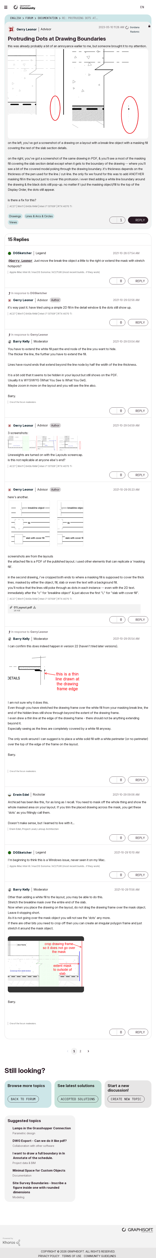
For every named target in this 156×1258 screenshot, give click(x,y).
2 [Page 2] (80, 1051)
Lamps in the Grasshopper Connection (42, 1128)
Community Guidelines (100, 1256)
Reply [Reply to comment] (140, 281)
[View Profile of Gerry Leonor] (27, 29)
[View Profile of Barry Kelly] (21, 341)
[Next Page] (88, 1051)
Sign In (150, 7)
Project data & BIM (24, 1163)
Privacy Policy (48, 1256)
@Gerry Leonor (20, 261)
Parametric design (24, 1133)
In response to (29, 293)
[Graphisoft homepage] (137, 1230)
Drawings (15, 216)
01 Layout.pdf (23, 607)
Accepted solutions (78, 1099)
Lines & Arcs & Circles (39, 216)
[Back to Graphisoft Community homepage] (25, 7)
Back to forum (23, 1099)
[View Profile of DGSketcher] (22, 253)
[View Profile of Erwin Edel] (21, 795)
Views (13, 222)
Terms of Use (71, 1256)
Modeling (18, 1197)
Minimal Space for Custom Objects (39, 1170)
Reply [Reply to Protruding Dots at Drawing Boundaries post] (140, 220)
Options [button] (146, 18)
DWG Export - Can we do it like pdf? (40, 1141)
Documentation (22, 1175)
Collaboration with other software (33, 1145)
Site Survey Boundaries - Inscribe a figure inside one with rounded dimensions (39, 1187)
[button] (78, 94)
